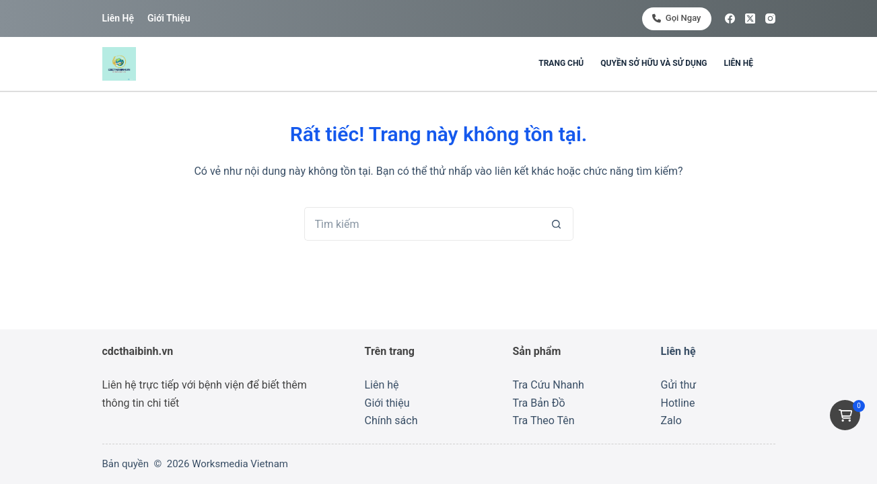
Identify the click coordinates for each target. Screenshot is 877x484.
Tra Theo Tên (544, 420)
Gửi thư (679, 384)
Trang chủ (561, 63)
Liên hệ (118, 18)
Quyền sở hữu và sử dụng (653, 63)
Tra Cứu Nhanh (548, 384)
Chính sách (391, 420)
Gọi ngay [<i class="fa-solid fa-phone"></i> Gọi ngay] (676, 18)
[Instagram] (770, 18)
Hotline (678, 403)
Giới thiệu (168, 18)
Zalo (671, 420)
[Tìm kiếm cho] (422, 224)
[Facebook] (730, 18)
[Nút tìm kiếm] (556, 224)
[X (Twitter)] (750, 18)
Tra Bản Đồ (539, 403)
